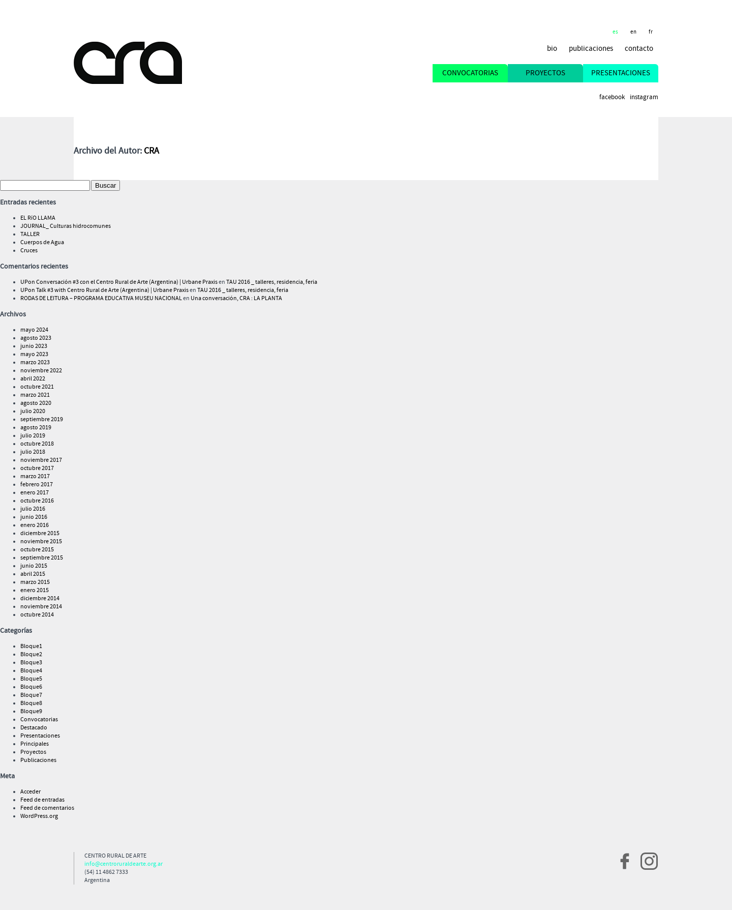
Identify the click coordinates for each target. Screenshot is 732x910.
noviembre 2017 (41, 460)
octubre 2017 (37, 468)
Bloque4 (31, 671)
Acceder (30, 792)
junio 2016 (33, 517)
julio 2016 (32, 509)
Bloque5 (31, 679)
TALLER (30, 234)
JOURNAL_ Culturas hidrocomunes (65, 226)
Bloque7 (31, 695)
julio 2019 (32, 436)
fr (651, 32)
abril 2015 (32, 574)
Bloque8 (31, 703)
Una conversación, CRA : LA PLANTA (236, 299)
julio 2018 (32, 452)
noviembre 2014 (41, 607)
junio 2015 (33, 566)
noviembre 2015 (41, 542)
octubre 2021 (37, 387)
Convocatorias (39, 720)
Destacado (33, 728)
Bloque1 (31, 646)
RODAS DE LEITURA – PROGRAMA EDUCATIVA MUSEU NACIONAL (101, 299)
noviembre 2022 (41, 371)
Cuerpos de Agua (42, 243)
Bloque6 (31, 687)
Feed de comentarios (47, 808)
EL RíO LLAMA (37, 218)
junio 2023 (33, 346)
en (633, 32)
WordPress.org (39, 816)
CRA (151, 151)
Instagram (644, 97)
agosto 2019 (35, 428)
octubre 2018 (37, 444)
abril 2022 (32, 379)
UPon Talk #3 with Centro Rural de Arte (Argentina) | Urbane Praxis (104, 290)
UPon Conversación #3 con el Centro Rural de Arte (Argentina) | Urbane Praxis (119, 282)
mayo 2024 (34, 330)
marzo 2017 (35, 477)
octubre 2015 (37, 550)
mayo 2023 (34, 354)
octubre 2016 (37, 501)
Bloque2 (31, 655)
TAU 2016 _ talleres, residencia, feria (271, 282)
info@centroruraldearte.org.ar (123, 864)
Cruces (29, 251)
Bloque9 (31, 712)
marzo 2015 (35, 582)
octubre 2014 (37, 615)
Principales (34, 744)
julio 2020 (32, 411)
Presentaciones (40, 736)
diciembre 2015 (39, 534)
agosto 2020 (35, 403)
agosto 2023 (35, 338)
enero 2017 (34, 493)
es (616, 32)
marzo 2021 (35, 395)
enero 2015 (34, 590)
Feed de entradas (42, 800)
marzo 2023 (35, 363)
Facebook (612, 97)
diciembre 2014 (39, 599)
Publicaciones (38, 760)
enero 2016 (34, 525)
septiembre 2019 (41, 420)
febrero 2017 (36, 485)
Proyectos (33, 752)
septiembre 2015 (41, 558)
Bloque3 (31, 663)
